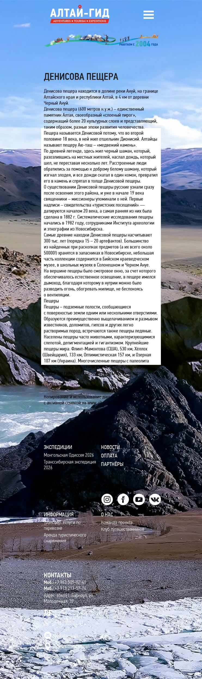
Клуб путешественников (122, 529)
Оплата (109, 455)
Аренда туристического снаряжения (65, 538)
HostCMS (83, 662)
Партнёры (112, 464)
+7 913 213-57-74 (65, 588)
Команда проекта (117, 522)
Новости (110, 447)
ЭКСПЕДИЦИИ (58, 447)
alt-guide (60, 612)
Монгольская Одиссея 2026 (69, 455)
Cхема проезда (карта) (71, 645)
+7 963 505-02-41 (65, 582)
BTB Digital (89, 657)
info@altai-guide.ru (67, 635)
